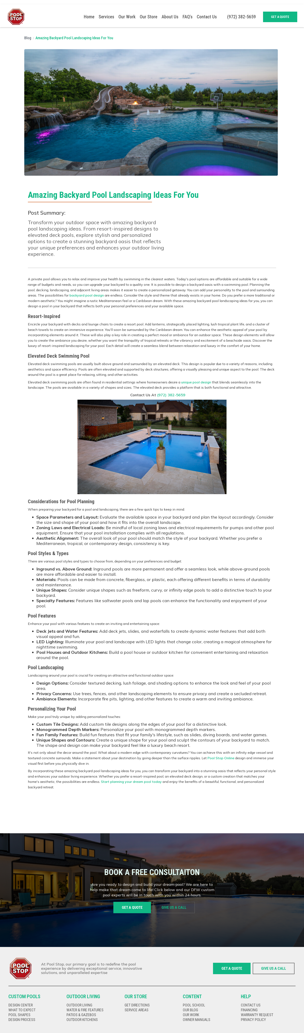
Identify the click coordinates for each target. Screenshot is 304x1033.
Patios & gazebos (81, 1015)
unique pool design (196, 382)
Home (89, 17)
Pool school (194, 1005)
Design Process (21, 1020)
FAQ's (188, 17)
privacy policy (253, 1020)
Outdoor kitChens (82, 1020)
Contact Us (207, 17)
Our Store (148, 17)
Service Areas (136, 1010)
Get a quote (280, 17)
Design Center (20, 1005)
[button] (106, 17)
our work (191, 1015)
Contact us (251, 1005)
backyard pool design (86, 295)
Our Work (127, 17)
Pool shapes (19, 1015)
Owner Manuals (196, 1020)
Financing (249, 1010)
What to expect (21, 1010)
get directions (137, 1005)
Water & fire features (84, 1010)
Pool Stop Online (221, 758)
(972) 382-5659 (171, 394)
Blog (27, 38)
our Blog (190, 1010)
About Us (170, 17)
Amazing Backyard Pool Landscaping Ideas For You (74, 38)
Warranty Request (257, 1015)
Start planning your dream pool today (131, 781)
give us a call (174, 907)
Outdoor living (79, 1005)
